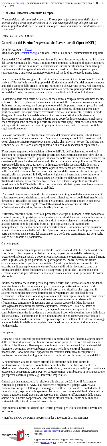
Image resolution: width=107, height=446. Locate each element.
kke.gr (28, 49)
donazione (46, 430)
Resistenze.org (28, 52)
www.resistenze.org (12, 3)
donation (45, 442)
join (54, 442)
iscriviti (56, 430)
